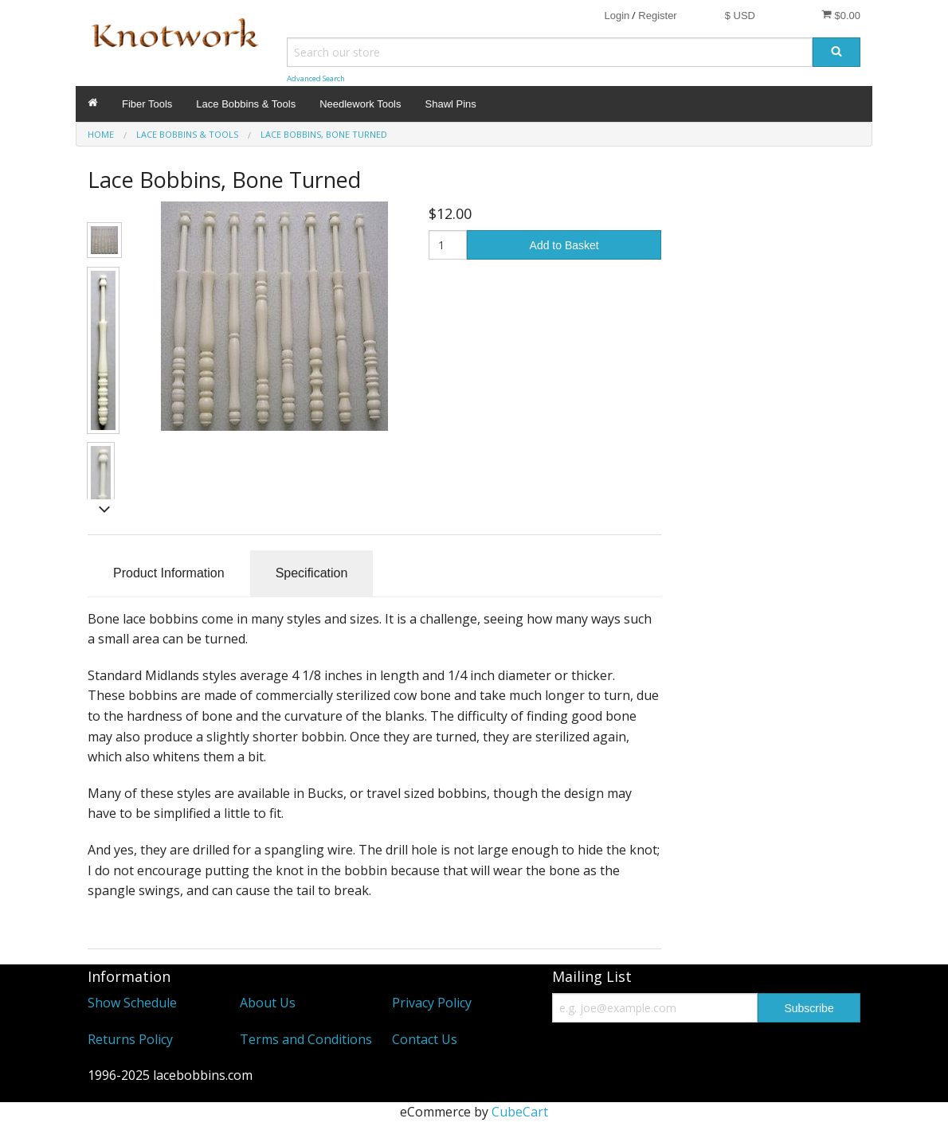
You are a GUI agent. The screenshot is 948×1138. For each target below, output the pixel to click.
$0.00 (840, 15)
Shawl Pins (450, 104)
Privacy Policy (432, 1002)
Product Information (169, 573)
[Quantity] (448, 245)
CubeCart (520, 1111)
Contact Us (424, 1039)
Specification (312, 573)
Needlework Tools (360, 104)
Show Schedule (132, 1002)
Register (657, 16)
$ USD (740, 16)
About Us (268, 1002)
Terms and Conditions (306, 1039)
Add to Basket (564, 245)
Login (616, 16)
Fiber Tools (147, 104)
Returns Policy (130, 1039)
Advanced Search (316, 78)
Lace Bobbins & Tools (246, 104)
